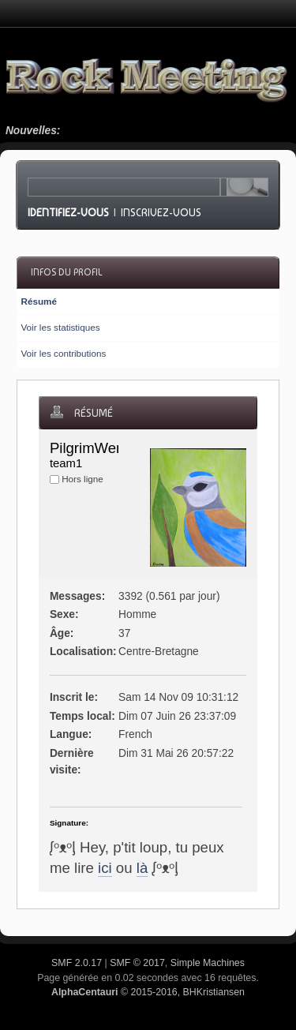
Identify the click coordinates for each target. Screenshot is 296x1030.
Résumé (38, 301)
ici (105, 868)
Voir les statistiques (60, 327)
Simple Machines (207, 962)
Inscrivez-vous (161, 212)
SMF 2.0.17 (76, 962)
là (142, 868)
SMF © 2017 (137, 962)
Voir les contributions (63, 353)
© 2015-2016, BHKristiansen (148, 992)
